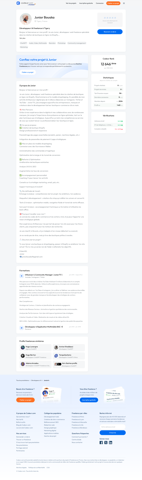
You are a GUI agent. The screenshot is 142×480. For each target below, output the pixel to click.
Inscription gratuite (86, 3)
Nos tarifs (19, 419)
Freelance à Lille (77, 425)
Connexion (100, 3)
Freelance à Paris (78, 417)
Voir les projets (71, 3)
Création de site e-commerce (54, 419)
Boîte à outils (20, 422)
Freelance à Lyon (78, 419)
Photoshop (61, 43)
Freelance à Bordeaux (79, 428)
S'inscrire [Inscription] (112, 433)
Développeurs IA (36, 380)
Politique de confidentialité (36, 467)
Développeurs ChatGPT (69, 366)
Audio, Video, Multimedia (38, 43)
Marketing (24, 47)
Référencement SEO (51, 422)
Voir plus (22, 38)
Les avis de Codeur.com (24, 428)
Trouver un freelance (23, 440)
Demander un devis (23, 437)
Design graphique (50, 428)
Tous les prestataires (22, 380)
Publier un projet (113, 3)
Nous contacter (77, 442)
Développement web (51, 417)
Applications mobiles (51, 433)
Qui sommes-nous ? (23, 417)
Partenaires (20, 451)
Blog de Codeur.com (23, 425)
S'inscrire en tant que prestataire (27, 442)
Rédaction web (49, 425)
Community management (77, 43)
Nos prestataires (22, 445)
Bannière (52, 43)
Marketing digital (50, 430)
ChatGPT (23, 43)
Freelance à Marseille (79, 422)
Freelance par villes (79, 413)
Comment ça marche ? (80, 437)
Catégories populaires (52, 413)
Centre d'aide (76, 440)
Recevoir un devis (110, 32)
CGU (48, 467)
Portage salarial (22, 448)
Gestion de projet (50, 436)
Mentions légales (21, 467)
